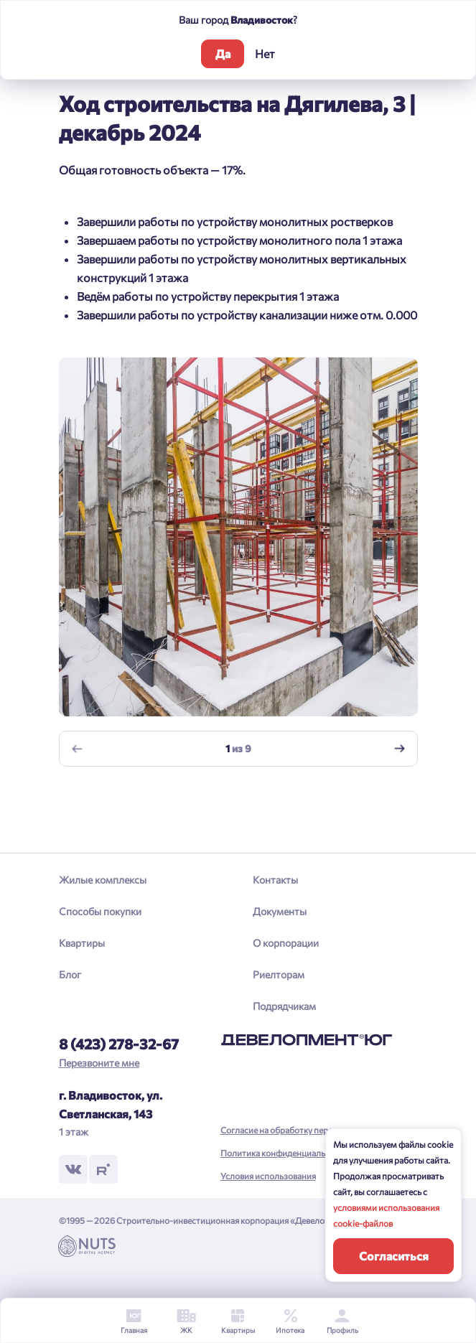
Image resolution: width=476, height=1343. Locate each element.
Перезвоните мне (99, 1063)
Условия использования (268, 1176)
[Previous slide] (76, 749)
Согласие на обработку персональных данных (311, 1130)
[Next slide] (399, 749)
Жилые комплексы (102, 880)
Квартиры (82, 943)
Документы (280, 911)
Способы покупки (100, 911)
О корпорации (286, 943)
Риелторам (278, 974)
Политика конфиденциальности (284, 1153)
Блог (70, 974)
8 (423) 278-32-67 (119, 1043)
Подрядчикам (284, 1006)
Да (222, 53)
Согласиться (394, 1256)
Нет (265, 53)
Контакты (275, 880)
